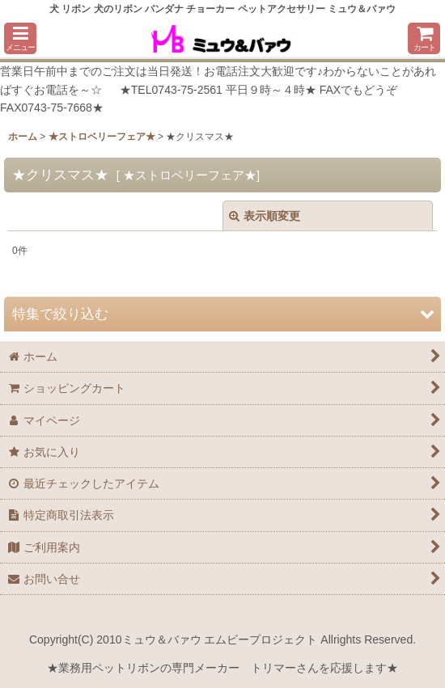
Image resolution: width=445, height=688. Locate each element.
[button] (20, 38)
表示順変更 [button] (264, 215)
